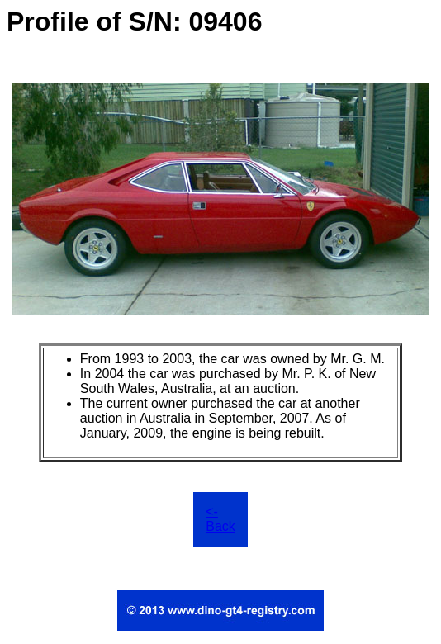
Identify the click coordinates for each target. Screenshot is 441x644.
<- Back (220, 518)
